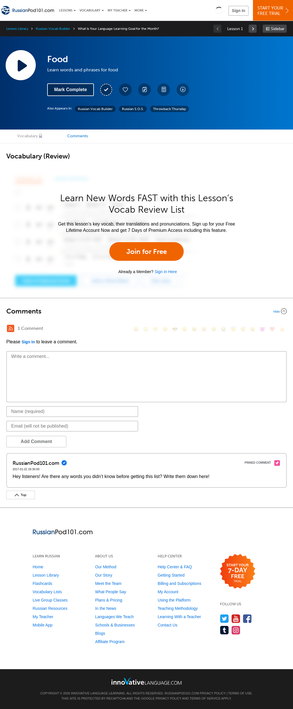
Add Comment (36, 441)
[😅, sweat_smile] (204, 329)
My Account (168, 591)
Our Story (103, 575)
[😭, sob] (223, 329)
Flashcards (42, 583)
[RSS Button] (10, 328)
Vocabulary (90, 10)
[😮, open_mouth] (253, 329)
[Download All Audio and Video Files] (183, 89)
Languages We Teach (114, 616)
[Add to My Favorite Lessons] (125, 89)
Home (38, 567)
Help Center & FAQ (175, 567)
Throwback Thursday (169, 109)
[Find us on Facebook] (247, 618)
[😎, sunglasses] (175, 329)
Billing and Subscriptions (179, 583)
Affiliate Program (109, 641)
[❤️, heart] (272, 329)
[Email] (72, 426)
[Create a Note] (144, 89)
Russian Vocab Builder (53, 29)
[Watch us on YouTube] (235, 618)
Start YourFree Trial (274, 10)
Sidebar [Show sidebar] (277, 28)
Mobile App (42, 625)
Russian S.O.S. (133, 109)
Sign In (238, 10)
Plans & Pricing (108, 600)
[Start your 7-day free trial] (237, 571)
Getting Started (171, 575)
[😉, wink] (214, 329)
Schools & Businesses (115, 625)
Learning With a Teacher (179, 616)
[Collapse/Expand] (146, 311)
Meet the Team (108, 583)
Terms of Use (240, 693)
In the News (105, 608)
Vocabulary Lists (47, 591)
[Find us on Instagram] (235, 630)
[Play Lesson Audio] (20, 65)
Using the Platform (174, 600)
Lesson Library (17, 29)
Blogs (100, 633)
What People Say (110, 591)
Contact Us (167, 625)
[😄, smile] (136, 329)
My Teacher (117, 10)
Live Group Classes (50, 600)
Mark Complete (70, 89)
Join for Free (146, 251)
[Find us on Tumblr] (224, 630)
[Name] (72, 411)
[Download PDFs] (163, 89)
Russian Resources (50, 608)
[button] (219, 10)
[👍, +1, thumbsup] (282, 329)
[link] (253, 29)
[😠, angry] (184, 329)
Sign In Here (166, 271)
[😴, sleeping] (243, 329)
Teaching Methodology (178, 608)
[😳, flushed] (146, 329)
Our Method (105, 567)
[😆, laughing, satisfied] (194, 329)
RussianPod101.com (182, 693)
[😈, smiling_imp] (262, 329)
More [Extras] (139, 10)
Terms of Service (205, 698)
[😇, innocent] (233, 329)
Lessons (65, 10)
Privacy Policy (212, 693)
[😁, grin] (155, 329)
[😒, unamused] (165, 329)
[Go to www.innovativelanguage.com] (146, 681)
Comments (77, 136)
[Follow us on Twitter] (224, 618)
